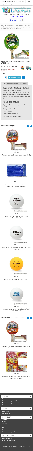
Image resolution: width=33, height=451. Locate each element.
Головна (4, 1)
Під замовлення (14, 77)
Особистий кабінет (7, 413)
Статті (23, 1)
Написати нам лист (7, 438)
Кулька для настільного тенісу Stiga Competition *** (16, 217)
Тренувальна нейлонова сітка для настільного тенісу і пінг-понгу (16, 185)
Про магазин (10, 1)
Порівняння (5, 411)
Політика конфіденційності (9, 432)
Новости (4, 405)
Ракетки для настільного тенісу (15, 27)
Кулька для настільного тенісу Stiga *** (16, 279)
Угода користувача (7, 430)
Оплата (19, 4)
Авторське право (6, 426)
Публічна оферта (6, 428)
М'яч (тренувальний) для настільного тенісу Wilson (16, 248)
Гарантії (4, 424)
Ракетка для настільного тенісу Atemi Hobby (16, 155)
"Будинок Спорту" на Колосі (9, 403)
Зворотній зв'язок (6, 4)
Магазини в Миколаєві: (8, 399)
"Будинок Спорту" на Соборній (10, 401)
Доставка (13, 4)
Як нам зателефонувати (8, 440)
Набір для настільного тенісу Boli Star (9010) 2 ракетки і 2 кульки (16, 377)
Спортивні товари (9, 25)
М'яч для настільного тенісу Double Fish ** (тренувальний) (16, 309)
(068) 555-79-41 (17, 16)
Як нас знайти (17, 1)
